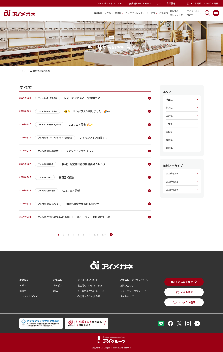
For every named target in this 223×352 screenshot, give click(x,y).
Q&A (159, 3)
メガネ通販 (195, 3)
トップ (22, 70)
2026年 (172, 173)
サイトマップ (127, 296)
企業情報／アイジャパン (132, 280)
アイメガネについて (87, 280)
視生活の (177, 13)
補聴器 (22, 291)
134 (104, 234)
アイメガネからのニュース (110, 3)
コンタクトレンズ (28, 296)
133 (96, 234)
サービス (57, 285)
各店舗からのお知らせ (140, 3)
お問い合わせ (127, 285)
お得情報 (163, 13)
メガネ (22, 285)
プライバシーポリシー (131, 291)
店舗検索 (98, 13)
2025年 (172, 181)
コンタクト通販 (210, 3)
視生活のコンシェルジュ (89, 285)
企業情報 (171, 3)
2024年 (172, 189)
